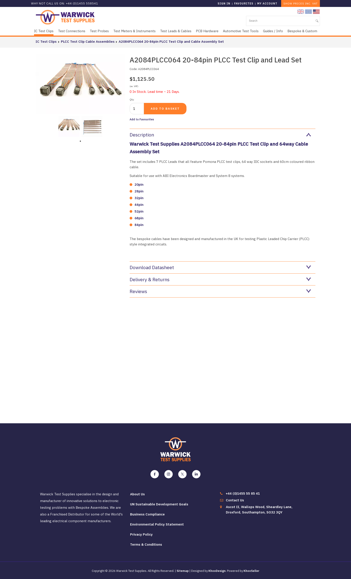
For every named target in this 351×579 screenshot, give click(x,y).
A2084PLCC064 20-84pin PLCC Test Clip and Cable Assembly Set (171, 41)
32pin (139, 198)
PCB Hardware (207, 31)
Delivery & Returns (220, 279)
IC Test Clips (44, 31)
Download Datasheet (220, 267)
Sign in (224, 3)
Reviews (220, 291)
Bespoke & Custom (302, 31)
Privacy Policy (141, 534)
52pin (139, 211)
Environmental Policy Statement (157, 524)
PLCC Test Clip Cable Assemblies (87, 41)
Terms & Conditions (146, 544)
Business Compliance (147, 514)
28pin (139, 191)
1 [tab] (80, 141)
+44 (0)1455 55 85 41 (243, 493)
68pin (139, 218)
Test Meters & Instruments (134, 31)
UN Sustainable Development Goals (159, 504)
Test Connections (71, 31)
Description (220, 135)
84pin (139, 225)
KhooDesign (217, 571)
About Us (137, 494)
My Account (267, 3)
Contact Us (235, 500)
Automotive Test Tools (241, 31)
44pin (139, 204)
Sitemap (183, 571)
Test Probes (99, 31)
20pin (139, 184)
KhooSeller (251, 571)
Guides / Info (273, 31)
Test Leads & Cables (175, 31)
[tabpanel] (69, 126)
